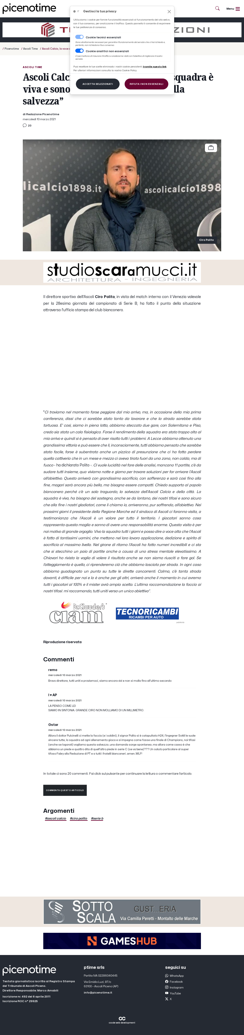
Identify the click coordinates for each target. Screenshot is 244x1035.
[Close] (169, 11)
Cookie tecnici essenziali (103, 37)
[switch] (79, 51)
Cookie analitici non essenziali (107, 51)
